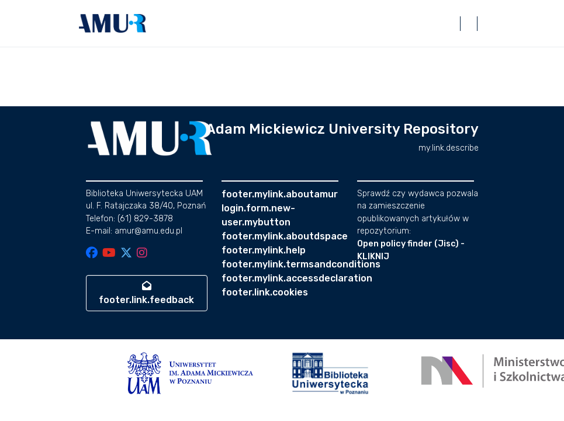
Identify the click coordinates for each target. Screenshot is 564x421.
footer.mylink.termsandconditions (301, 264)
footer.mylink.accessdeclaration (297, 278)
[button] (113, 23)
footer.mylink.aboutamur (280, 194)
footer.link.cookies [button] (265, 292)
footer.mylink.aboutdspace (285, 236)
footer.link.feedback (146, 293)
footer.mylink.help (264, 250)
